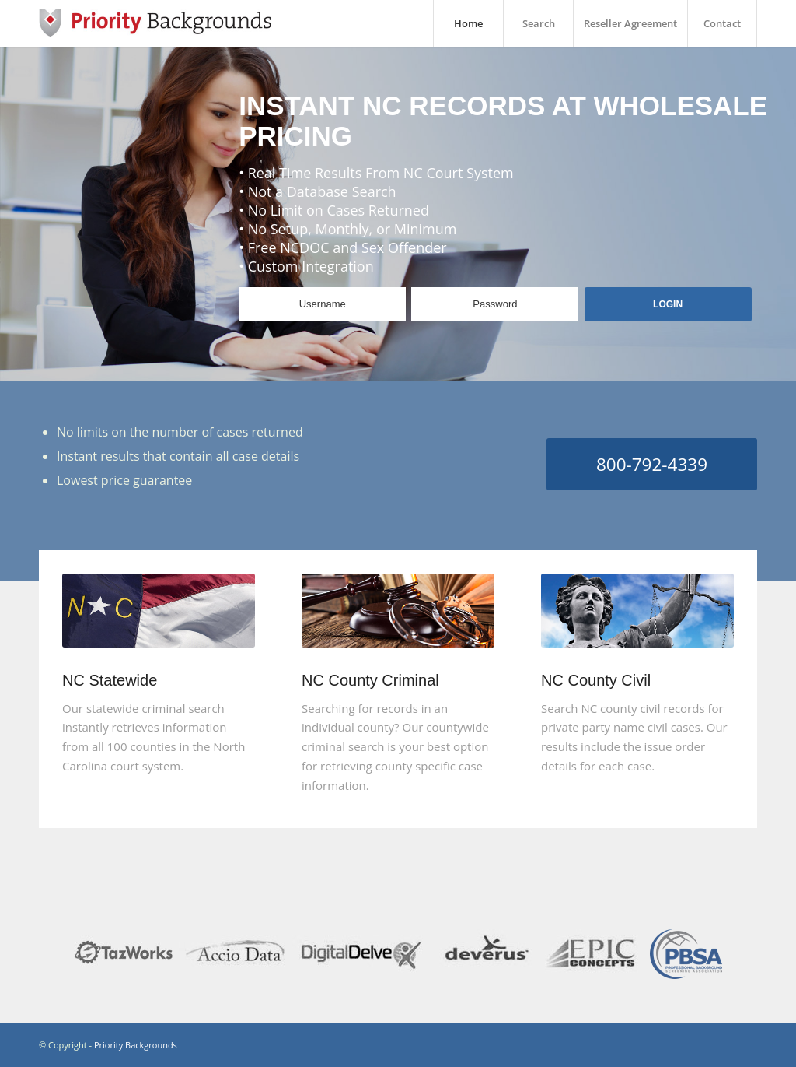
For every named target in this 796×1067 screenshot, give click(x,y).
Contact (722, 23)
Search (538, 23)
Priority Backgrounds (135, 1045)
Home (468, 23)
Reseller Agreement (630, 23)
